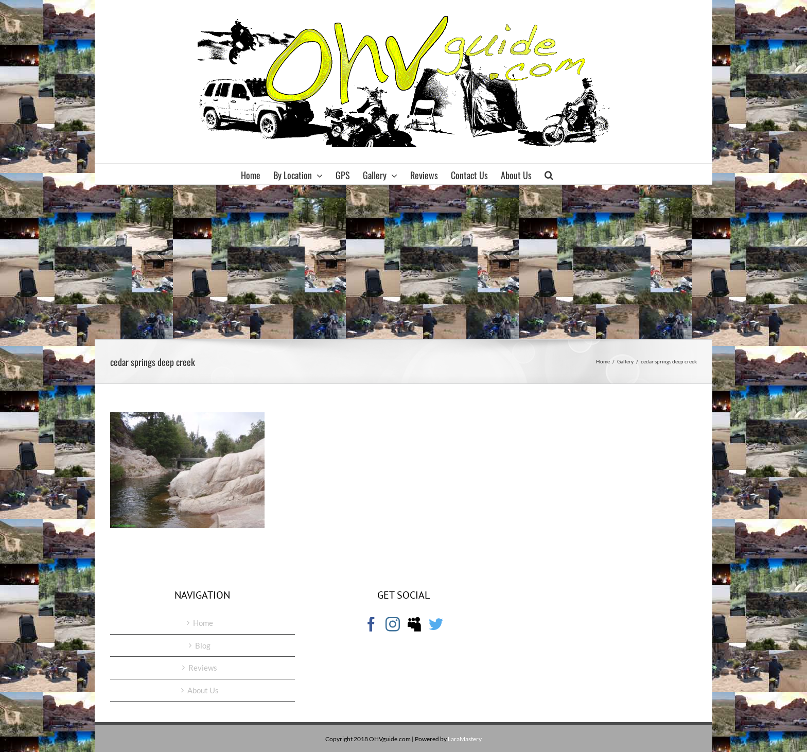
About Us (203, 690)
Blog (202, 645)
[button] (549, 174)
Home (203, 622)
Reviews (202, 667)
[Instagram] (392, 624)
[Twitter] (436, 624)
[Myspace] (414, 624)
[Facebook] (371, 624)
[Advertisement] (403, 262)
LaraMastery (465, 739)
